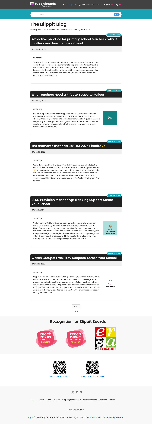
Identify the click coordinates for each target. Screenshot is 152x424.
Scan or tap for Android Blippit (92, 376)
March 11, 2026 (114, 195)
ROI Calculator (88, 4)
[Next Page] (76, 306)
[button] (107, 5)
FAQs (99, 4)
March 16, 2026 (114, 142)
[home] (45, 4)
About (64, 4)
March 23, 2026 (114, 90)
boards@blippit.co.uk (113, 417)
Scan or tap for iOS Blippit (59, 376)
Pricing (77, 4)
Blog (70, 4)
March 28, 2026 (114, 35)
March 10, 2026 (114, 253)
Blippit (31, 417)
